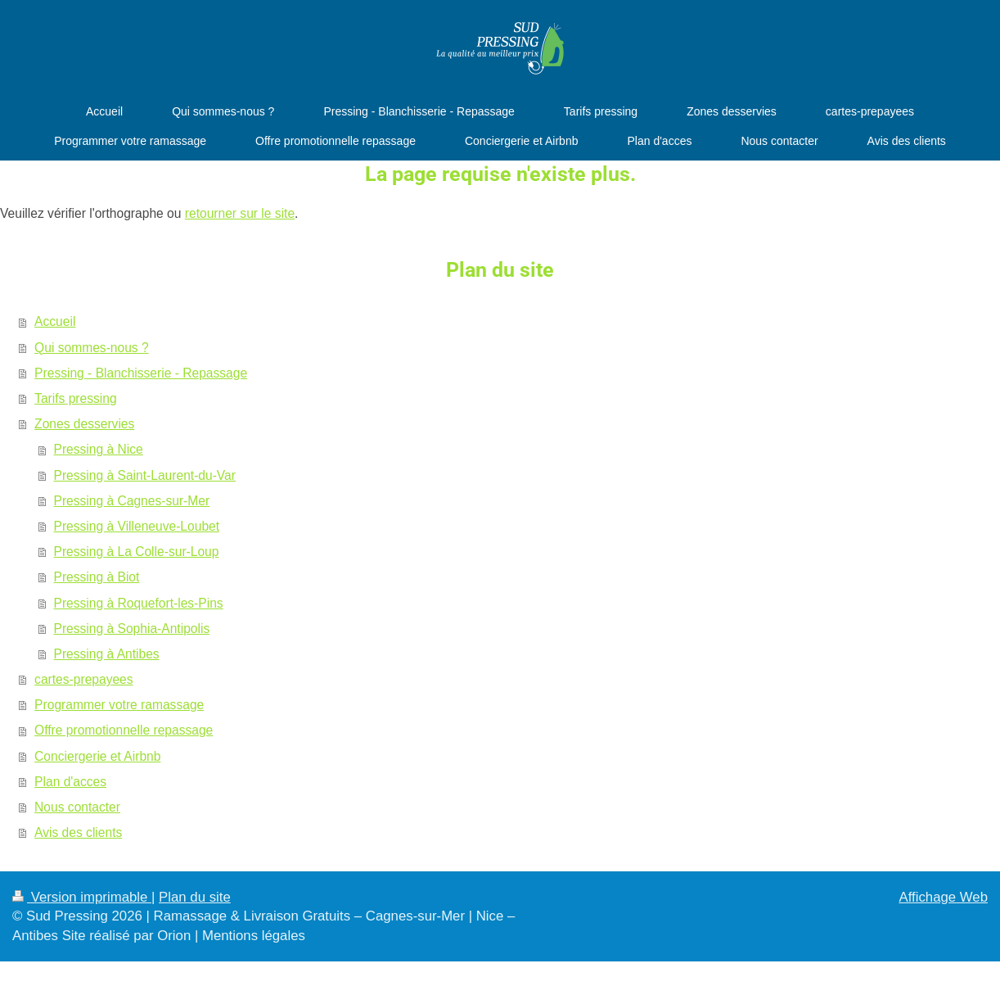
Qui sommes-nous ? (91, 348)
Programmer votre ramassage (119, 705)
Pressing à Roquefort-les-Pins (138, 603)
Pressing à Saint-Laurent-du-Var (145, 475)
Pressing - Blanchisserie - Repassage (140, 373)
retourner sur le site (240, 213)
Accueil (54, 321)
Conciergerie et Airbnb (97, 756)
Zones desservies (84, 424)
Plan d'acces (70, 782)
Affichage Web (943, 897)
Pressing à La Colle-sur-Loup (136, 552)
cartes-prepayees (83, 679)
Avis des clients (78, 832)
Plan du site (195, 897)
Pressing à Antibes (107, 654)
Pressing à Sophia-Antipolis (132, 628)
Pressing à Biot (97, 577)
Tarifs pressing (75, 398)
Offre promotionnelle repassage (123, 730)
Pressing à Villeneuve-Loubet (137, 526)
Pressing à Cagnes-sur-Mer (132, 501)
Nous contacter (77, 807)
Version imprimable (81, 897)
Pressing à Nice (98, 449)
